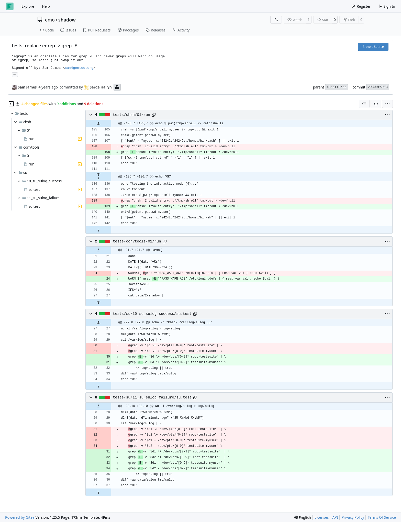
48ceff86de (337, 87)
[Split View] (376, 104)
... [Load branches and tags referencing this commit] (14, 74)
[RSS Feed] (276, 20)
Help (46, 6)
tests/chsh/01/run (131, 115)
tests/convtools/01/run (137, 241)
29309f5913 (378, 87)
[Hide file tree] (11, 103)
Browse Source (373, 47)
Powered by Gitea (20, 517)
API (335, 517)
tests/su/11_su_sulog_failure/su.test (152, 397)
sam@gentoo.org (79, 68)
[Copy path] (153, 114)
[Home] (10, 6)
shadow (67, 19)
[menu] (387, 104)
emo (50, 19)
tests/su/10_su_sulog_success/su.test (152, 314)
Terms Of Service (382, 517)
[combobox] (364, 104)
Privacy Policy (353, 517)
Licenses (322, 517)
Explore (27, 6)
